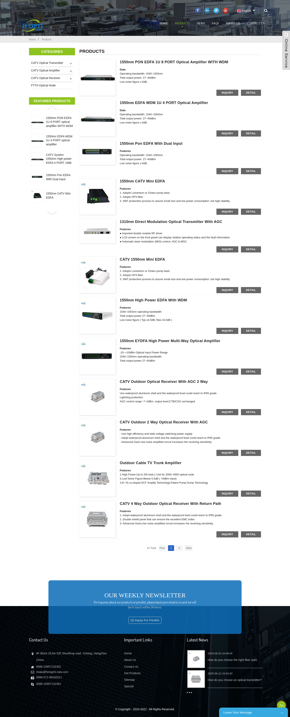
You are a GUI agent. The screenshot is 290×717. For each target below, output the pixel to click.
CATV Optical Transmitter (47, 62)
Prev (162, 548)
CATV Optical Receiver (45, 78)
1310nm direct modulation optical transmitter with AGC (171, 222)
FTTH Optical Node (43, 85)
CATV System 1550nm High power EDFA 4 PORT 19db (59, 158)
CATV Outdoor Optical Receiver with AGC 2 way (164, 382)
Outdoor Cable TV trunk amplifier (150, 463)
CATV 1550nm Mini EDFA (142, 259)
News (201, 23)
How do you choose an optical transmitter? (235, 680)
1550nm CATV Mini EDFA (58, 195)
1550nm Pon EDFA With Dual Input (58, 177)
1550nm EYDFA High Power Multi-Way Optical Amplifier (170, 341)
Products (182, 25)
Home (164, 23)
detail (251, 92)
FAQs (215, 23)
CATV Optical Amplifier (45, 70)
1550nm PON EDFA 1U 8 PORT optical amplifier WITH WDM (59, 122)
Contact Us (255, 23)
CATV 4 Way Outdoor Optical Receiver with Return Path (170, 504)
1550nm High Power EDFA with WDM (153, 300)
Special (128, 686)
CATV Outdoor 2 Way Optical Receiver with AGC (164, 422)
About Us (233, 23)
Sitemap (129, 679)
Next (188, 548)
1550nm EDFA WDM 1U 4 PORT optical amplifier (59, 140)
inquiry (227, 92)
